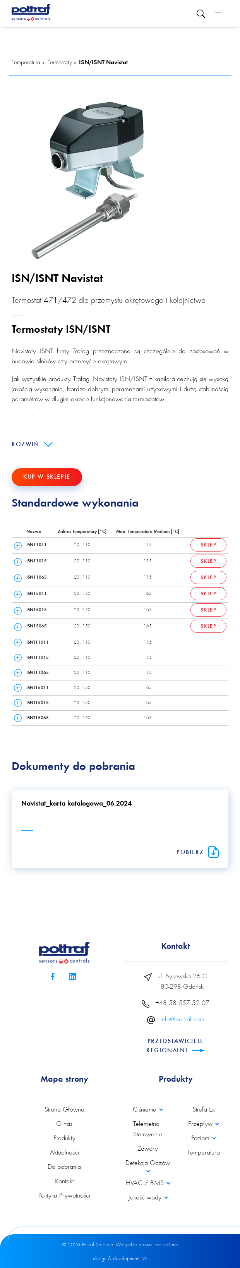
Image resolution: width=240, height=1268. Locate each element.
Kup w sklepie (46, 477)
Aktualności (64, 1152)
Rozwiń (32, 445)
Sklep (208, 545)
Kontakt (64, 1181)
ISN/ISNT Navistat (103, 63)
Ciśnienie (145, 1109)
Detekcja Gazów (147, 1163)
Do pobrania (64, 1167)
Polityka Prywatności (64, 1195)
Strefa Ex (203, 1109)
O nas (64, 1124)
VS (144, 1259)
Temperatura (26, 63)
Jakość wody (145, 1197)
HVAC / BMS (146, 1183)
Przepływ (201, 1124)
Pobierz (198, 852)
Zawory (147, 1149)
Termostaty (60, 63)
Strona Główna (64, 1109)
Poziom (201, 1138)
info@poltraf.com (182, 1019)
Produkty (64, 1138)
